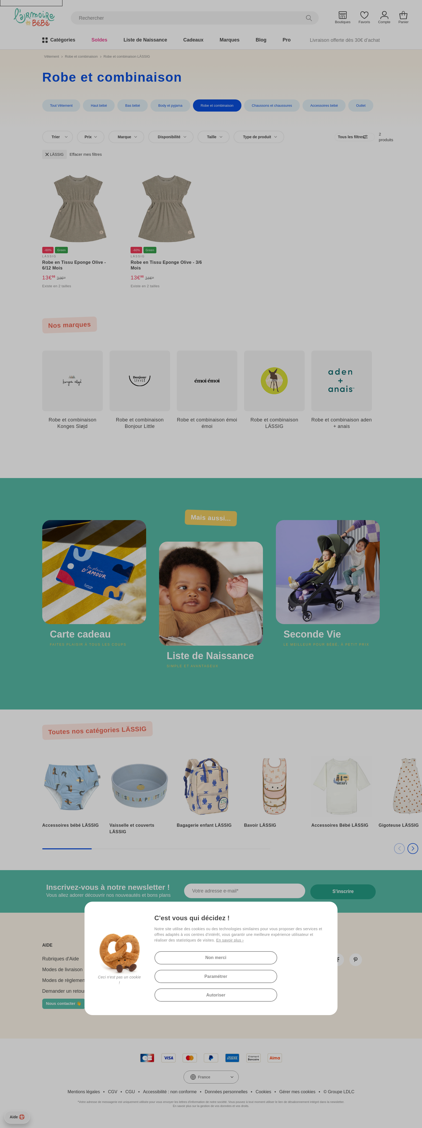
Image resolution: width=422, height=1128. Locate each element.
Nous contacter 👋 (64, 1010)
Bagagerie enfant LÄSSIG (204, 831)
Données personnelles (226, 1098)
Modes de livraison (62, 976)
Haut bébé (98, 105)
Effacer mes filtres (85, 154)
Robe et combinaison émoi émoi (207, 423)
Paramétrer (248, 973)
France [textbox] (204, 1083)
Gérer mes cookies (297, 1098)
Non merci (183, 973)
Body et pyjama (169, 105)
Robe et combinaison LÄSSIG (274, 423)
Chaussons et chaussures (269, 105)
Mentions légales (84, 1098)
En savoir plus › (230, 955)
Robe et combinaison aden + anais (341, 423)
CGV (112, 1098)
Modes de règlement (64, 986)
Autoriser (184, 993)
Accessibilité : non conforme (169, 1098)
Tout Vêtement (61, 105)
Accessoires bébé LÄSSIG (70, 831)
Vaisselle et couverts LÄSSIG (132, 834)
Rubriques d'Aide (60, 965)
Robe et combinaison (81, 56)
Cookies (263, 1098)
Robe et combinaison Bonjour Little (140, 423)
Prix (91, 136)
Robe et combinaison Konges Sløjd (72, 423)
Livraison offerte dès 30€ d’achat (345, 40)
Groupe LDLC (341, 1098)
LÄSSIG (54, 154)
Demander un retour (64, 997)
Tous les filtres (334, 136)
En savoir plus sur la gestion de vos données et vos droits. (211, 1112)
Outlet (357, 105)
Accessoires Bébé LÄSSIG (339, 831)
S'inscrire (344, 897)
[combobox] (57, 136)
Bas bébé (131, 105)
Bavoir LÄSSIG (260, 831)
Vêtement (51, 56)
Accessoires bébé (321, 105)
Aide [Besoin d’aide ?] (17, 1117)
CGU (130, 1098)
